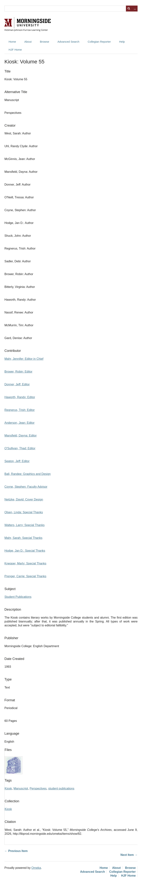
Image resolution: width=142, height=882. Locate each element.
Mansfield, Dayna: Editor (20, 435)
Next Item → (129, 854)
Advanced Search (68, 41)
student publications (61, 788)
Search (129, 8)
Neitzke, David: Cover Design (23, 499)
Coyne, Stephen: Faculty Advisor (25, 486)
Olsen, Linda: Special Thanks (23, 512)
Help (122, 41)
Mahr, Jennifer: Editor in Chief (23, 358)
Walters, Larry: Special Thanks (24, 525)
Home (12, 41)
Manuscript (20, 788)
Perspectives (38, 788)
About (28, 41)
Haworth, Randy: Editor (19, 397)
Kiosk (8, 788)
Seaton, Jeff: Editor (17, 461)
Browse (44, 41)
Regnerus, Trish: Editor (19, 410)
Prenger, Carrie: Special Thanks (25, 576)
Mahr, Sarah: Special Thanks (23, 537)
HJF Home (15, 49)
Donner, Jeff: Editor (17, 384)
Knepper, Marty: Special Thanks (25, 563)
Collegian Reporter (99, 41)
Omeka (36, 867)
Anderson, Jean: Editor (19, 422)
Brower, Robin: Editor (18, 371)
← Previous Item (16, 851)
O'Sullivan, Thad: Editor (19, 448)
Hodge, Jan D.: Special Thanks (24, 550)
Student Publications (17, 596)
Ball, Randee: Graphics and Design (27, 473)
